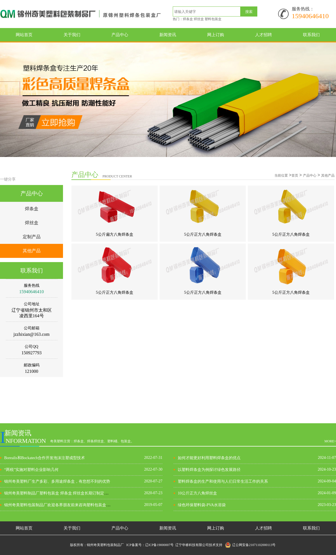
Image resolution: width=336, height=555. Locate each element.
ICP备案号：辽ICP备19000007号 (150, 545)
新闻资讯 (167, 35)
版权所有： (78, 545)
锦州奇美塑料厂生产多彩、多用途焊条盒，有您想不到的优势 (57, 481)
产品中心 (119, 35)
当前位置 (281, 175)
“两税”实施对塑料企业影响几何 (31, 470)
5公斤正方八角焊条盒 (202, 234)
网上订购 (215, 35)
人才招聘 (263, 35)
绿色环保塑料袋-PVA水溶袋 (202, 505)
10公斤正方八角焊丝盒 (197, 493)
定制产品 (32, 236)
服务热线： (303, 8)
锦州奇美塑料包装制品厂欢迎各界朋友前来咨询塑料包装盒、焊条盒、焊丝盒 (70, 505)
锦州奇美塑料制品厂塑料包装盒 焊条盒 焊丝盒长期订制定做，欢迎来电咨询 (70, 493)
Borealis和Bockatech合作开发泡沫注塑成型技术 (44, 458)
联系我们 (311, 35)
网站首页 (24, 35)
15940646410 (310, 16)
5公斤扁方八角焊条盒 (114, 234)
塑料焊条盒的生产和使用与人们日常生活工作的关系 (223, 481)
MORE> (330, 441)
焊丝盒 (31, 222)
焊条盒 (31, 208)
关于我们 (72, 35)
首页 (294, 175)
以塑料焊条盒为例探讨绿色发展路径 (209, 470)
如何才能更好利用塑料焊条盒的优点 (209, 458)
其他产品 (32, 250)
